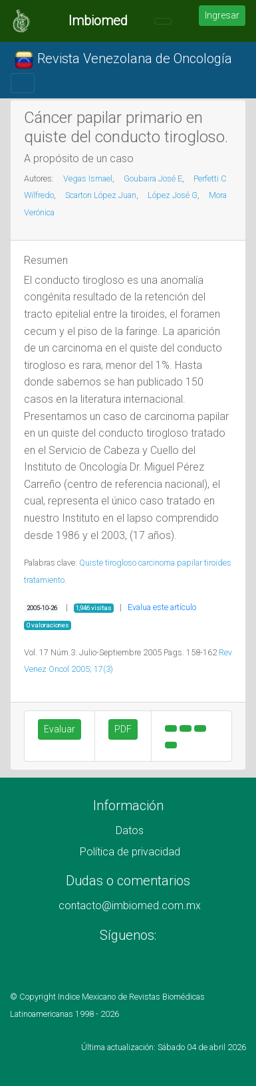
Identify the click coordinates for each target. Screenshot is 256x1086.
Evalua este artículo (162, 607)
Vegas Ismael (87, 178)
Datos (130, 830)
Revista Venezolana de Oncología (123, 60)
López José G (172, 195)
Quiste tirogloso (107, 563)
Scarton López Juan (100, 195)
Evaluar (59, 729)
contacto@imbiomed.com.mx (130, 905)
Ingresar (222, 15)
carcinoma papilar (170, 563)
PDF (123, 729)
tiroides (217, 563)
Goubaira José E (153, 178)
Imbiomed (98, 21)
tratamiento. (45, 580)
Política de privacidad (130, 851)
